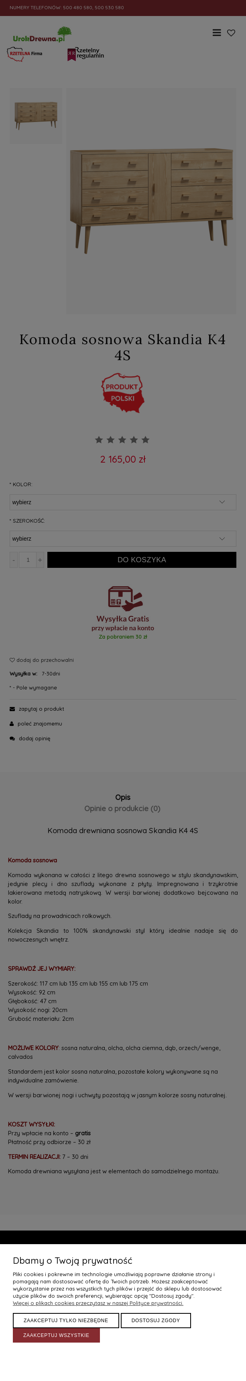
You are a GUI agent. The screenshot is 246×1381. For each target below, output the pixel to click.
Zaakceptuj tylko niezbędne (66, 1320)
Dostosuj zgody (156, 1320)
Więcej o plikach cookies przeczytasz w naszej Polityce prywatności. (98, 1303)
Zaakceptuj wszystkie (56, 1335)
